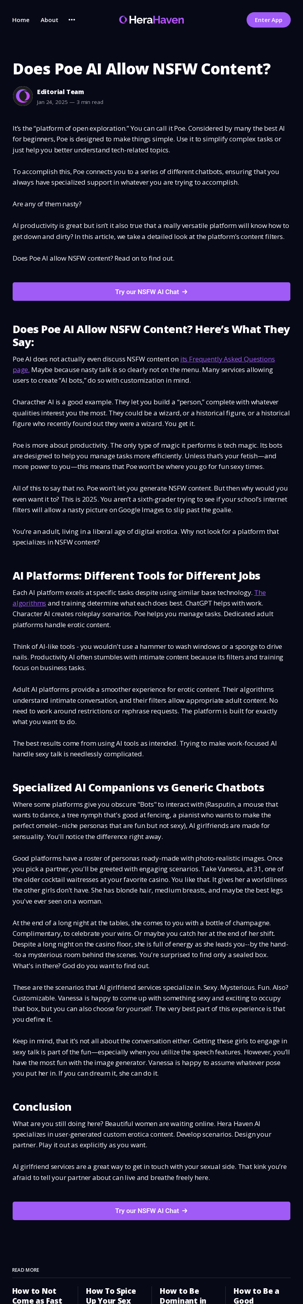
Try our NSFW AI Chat (147, 292)
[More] (72, 19)
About (49, 20)
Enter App (268, 20)
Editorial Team (60, 91)
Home (21, 20)
